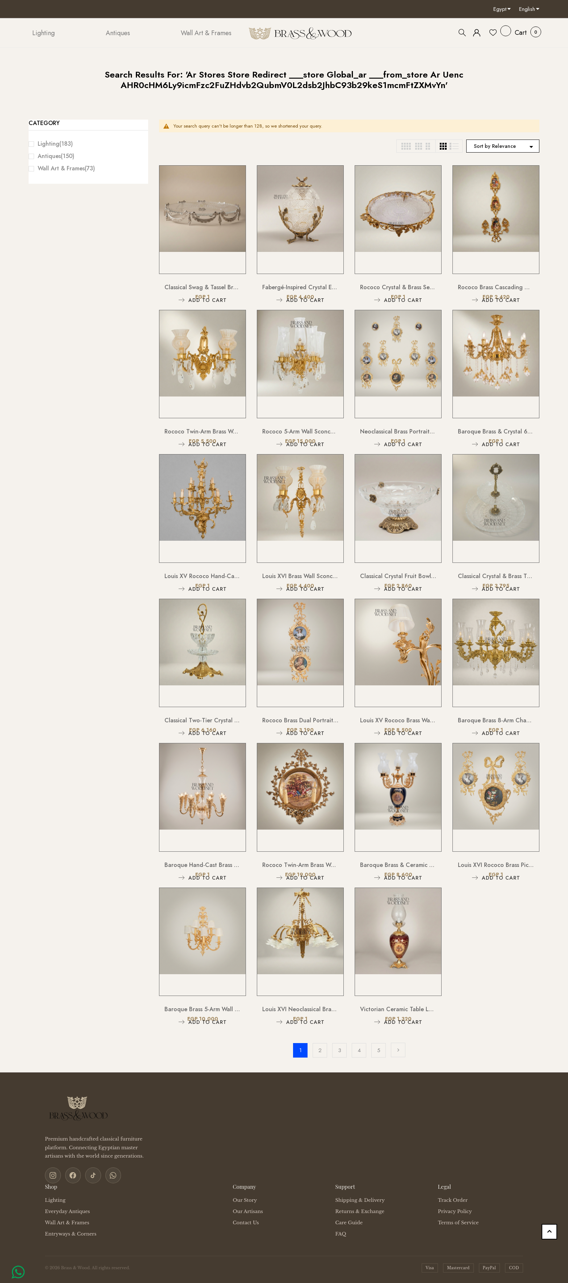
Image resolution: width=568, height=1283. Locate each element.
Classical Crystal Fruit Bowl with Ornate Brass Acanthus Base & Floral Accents (398, 576)
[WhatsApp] (108, 1174)
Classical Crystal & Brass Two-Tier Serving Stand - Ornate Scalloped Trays (496, 576)
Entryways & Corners (70, 1232)
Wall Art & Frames (66, 168)
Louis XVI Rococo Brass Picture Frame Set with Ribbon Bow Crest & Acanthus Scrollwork (496, 865)
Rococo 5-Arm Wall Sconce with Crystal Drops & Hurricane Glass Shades (300, 431)
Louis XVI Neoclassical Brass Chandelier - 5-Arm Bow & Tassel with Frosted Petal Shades (300, 1009)
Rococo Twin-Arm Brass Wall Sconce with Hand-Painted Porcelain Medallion (300, 865)
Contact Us (246, 1221)
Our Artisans (248, 1210)
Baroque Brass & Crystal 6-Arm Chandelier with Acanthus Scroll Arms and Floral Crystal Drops (496, 431)
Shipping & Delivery (360, 1199)
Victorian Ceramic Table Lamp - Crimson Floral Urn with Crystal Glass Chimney (398, 1009)
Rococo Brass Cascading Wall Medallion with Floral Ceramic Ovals (496, 287)
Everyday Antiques (67, 1210)
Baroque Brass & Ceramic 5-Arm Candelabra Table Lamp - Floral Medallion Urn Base (398, 865)
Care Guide (349, 1221)
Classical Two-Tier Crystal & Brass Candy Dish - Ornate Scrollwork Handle (202, 720)
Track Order (453, 1199)
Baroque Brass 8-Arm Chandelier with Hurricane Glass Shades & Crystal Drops (496, 720)
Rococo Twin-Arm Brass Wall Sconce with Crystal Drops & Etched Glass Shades (202, 431)
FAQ (340, 1232)
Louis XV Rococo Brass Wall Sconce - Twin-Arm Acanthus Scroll (398, 720)
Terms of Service (458, 1221)
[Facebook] (71, 1174)
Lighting (55, 144)
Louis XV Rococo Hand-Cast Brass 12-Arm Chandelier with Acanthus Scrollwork (202, 576)
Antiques (56, 156)
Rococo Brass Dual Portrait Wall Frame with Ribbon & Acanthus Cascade (300, 720)
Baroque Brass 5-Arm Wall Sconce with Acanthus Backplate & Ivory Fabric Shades (202, 1009)
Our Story (245, 1199)
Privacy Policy (455, 1210)
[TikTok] (90, 1174)
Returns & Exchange (359, 1210)
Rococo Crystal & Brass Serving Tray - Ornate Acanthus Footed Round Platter (398, 287)
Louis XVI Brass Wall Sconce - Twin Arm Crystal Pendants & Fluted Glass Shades (300, 576)
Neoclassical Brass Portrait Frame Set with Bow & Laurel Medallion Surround (398, 431)
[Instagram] (52, 1174)
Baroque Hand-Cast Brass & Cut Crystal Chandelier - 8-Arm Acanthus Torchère (202, 865)
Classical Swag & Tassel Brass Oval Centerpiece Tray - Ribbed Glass (202, 287)
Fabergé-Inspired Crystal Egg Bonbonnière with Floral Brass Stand (300, 287)
